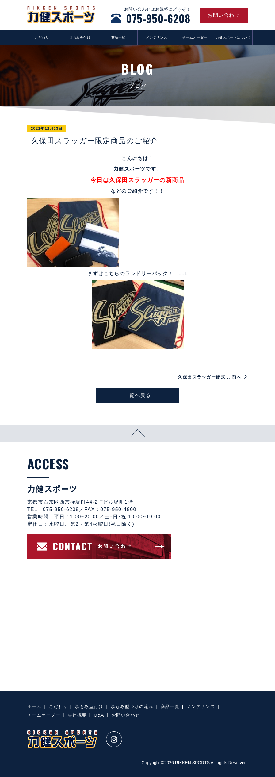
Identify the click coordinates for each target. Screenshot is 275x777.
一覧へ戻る (137, 395)
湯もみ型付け (79, 37)
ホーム (34, 706)
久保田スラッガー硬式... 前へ (213, 377)
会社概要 (77, 715)
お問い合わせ (126, 715)
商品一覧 (118, 37)
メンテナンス (156, 37)
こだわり (42, 37)
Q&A (99, 715)
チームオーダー (194, 37)
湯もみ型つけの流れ (132, 706)
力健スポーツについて (233, 37)
